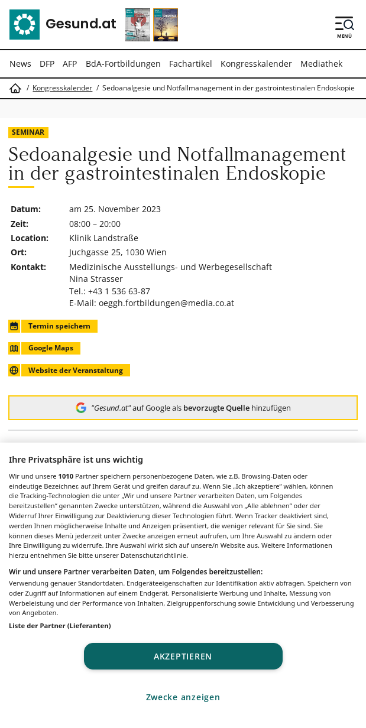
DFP (47, 63)
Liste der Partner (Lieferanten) (60, 625)
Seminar (28, 132)
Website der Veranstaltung (65, 370)
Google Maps (40, 348)
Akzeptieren (183, 656)
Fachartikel (190, 63)
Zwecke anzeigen (183, 697)
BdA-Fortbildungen (123, 63)
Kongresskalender (256, 63)
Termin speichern (49, 326)
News (20, 63)
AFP (70, 63)
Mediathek (321, 63)
